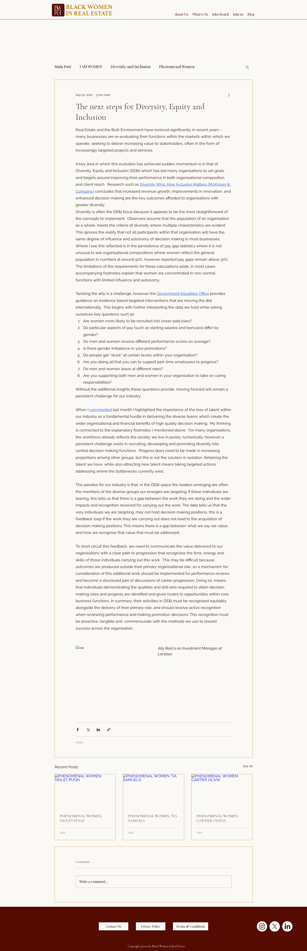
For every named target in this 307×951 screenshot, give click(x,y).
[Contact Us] (114, 926)
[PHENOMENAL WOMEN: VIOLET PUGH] (85, 791)
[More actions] (229, 94)
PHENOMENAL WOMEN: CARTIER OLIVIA (218, 818)
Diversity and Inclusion (131, 66)
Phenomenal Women (177, 66)
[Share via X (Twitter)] (88, 730)
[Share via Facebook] (78, 730)
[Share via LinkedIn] (98, 730)
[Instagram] (262, 926)
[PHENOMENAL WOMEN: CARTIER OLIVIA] (222, 791)
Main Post (63, 66)
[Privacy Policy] (151, 926)
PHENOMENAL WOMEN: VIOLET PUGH (81, 818)
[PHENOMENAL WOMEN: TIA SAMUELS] (153, 791)
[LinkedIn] (287, 926)
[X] (274, 926)
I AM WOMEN (91, 66)
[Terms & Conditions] (190, 926)
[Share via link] (109, 730)
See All (248, 766)
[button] (247, 67)
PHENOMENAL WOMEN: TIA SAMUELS (152, 818)
